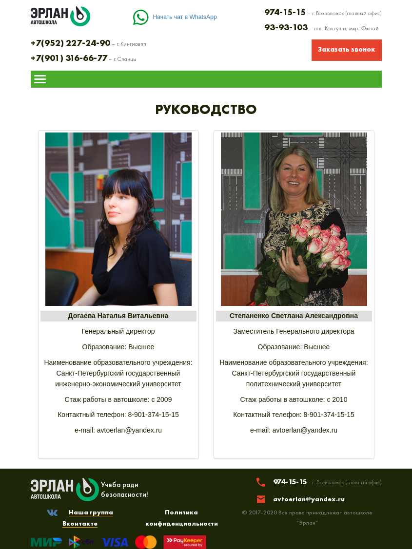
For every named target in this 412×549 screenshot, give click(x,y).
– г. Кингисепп (88, 43)
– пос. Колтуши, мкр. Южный (321, 28)
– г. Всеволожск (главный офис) (323, 13)
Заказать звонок (346, 49)
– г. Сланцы (84, 59)
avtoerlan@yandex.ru (309, 499)
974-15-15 (327, 481)
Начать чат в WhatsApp (185, 17)
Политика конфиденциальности (181, 517)
